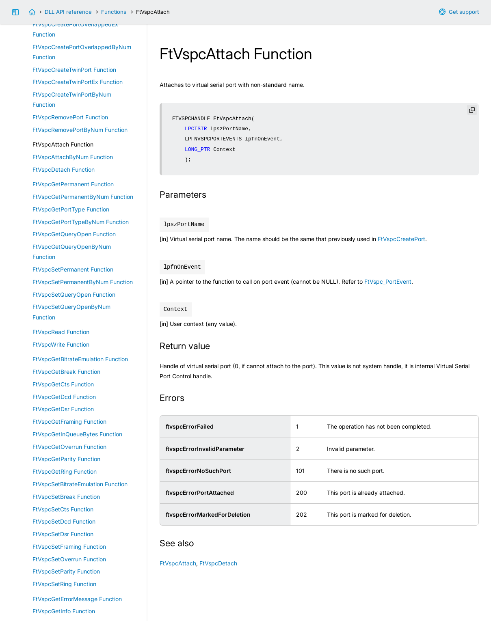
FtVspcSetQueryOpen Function (73, 294)
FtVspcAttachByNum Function (72, 156)
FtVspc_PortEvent (387, 281)
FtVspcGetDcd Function (64, 396)
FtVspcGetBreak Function (66, 371)
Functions (113, 12)
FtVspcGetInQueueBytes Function (77, 434)
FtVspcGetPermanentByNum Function (82, 196)
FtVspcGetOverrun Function (69, 446)
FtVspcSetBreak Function (66, 496)
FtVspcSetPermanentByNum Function (82, 281)
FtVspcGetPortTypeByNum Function (80, 221)
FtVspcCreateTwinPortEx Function (77, 81)
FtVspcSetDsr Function (62, 533)
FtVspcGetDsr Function (63, 408)
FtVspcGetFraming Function (69, 421)
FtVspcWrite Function (60, 344)
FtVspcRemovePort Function (70, 117)
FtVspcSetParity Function (66, 571)
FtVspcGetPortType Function (70, 209)
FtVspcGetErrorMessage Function (77, 598)
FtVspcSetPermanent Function (72, 269)
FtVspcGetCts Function (63, 384)
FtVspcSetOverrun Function (69, 559)
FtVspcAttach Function (62, 144)
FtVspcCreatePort (401, 238)
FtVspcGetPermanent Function (73, 184)
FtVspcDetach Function (63, 169)
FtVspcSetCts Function (62, 509)
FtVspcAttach (178, 563)
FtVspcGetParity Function (66, 458)
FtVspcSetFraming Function (69, 546)
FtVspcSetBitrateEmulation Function (80, 484)
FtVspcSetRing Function (64, 583)
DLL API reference (68, 12)
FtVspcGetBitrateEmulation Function (80, 359)
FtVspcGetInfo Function (63, 611)
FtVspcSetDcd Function (63, 521)
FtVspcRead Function (60, 331)
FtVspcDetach (218, 563)
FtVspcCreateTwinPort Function (74, 69)
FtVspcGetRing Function (64, 471)
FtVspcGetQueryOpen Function (74, 234)
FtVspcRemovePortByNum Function (80, 129)
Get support (464, 12)
